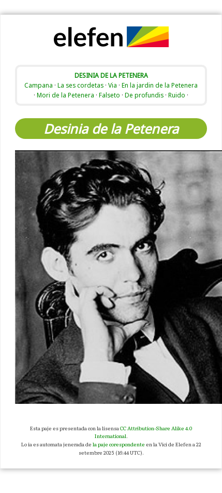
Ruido (176, 95)
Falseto (109, 95)
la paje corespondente (119, 444)
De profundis (144, 95)
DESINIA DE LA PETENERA (111, 75)
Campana (38, 85)
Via (112, 85)
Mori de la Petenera (65, 95)
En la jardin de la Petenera (160, 85)
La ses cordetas (80, 85)
